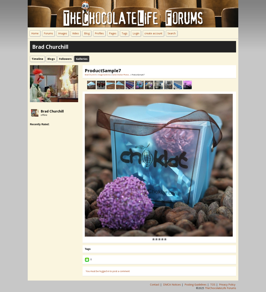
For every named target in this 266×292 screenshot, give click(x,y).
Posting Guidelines (196, 284)
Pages (112, 33)
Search (172, 33)
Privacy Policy (227, 284)
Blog (87, 33)
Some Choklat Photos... (121, 75)
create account (153, 33)
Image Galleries (104, 75)
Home (35, 33)
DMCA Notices (172, 284)
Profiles (99, 33)
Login (136, 33)
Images (62, 33)
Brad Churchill (52, 111)
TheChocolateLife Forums (220, 288)
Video (75, 33)
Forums (48, 33)
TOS (213, 284)
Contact (155, 284)
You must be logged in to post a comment (108, 271)
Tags (124, 33)
